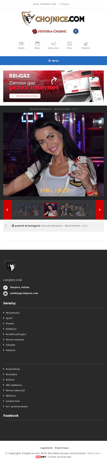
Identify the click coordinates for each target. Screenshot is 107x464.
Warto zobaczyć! (15, 390)
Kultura (10, 379)
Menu (53, 60)
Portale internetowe (59, 456)
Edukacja (11, 328)
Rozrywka (11, 374)
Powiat (10, 323)
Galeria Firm (13, 401)
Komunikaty (13, 369)
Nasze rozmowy (15, 339)
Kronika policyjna (16, 334)
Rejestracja (62, 447)
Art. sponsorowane (17, 406)
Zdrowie (10, 344)
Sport (9, 318)
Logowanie (46, 447)
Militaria (11, 395)
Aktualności (13, 312)
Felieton (10, 350)
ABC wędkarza (14, 385)
